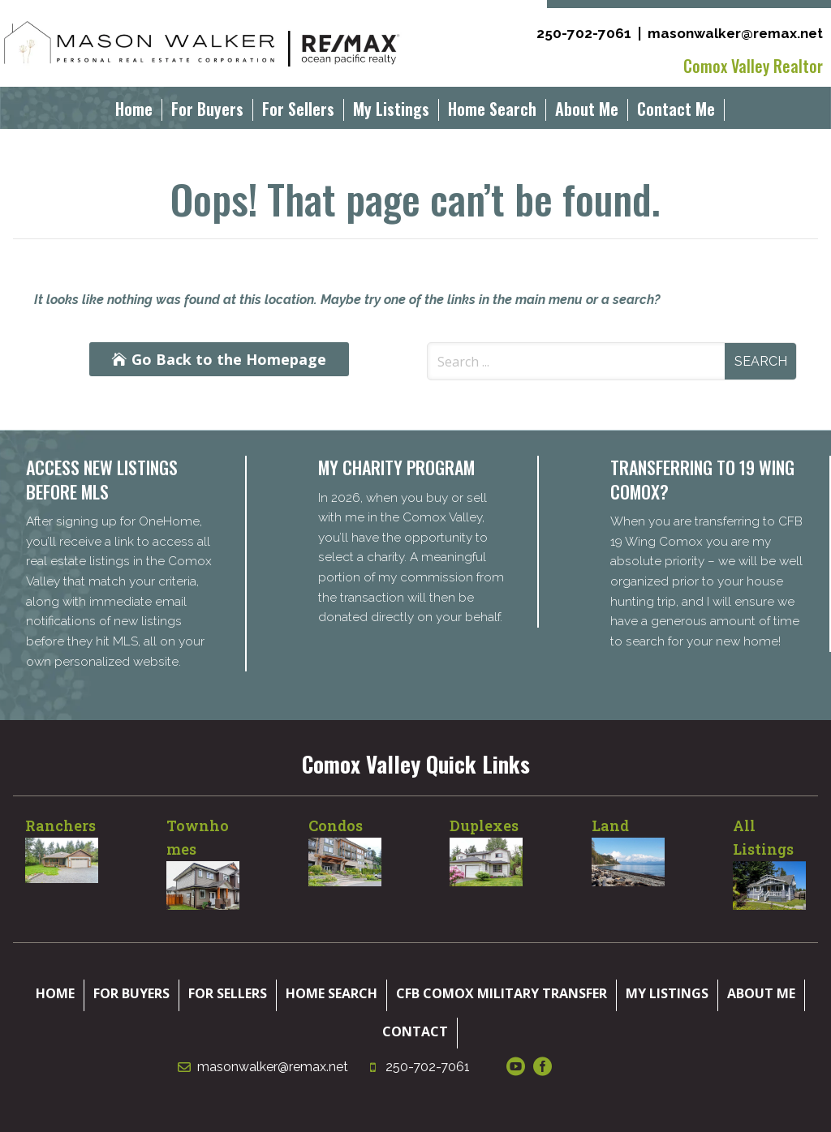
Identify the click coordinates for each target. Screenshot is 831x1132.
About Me (586, 112)
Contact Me (676, 112)
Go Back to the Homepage (228, 359)
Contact (415, 1031)
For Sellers (298, 112)
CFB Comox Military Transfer (501, 993)
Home (134, 112)
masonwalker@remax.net (735, 33)
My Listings (391, 112)
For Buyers (207, 112)
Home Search (492, 112)
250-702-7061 (583, 33)
